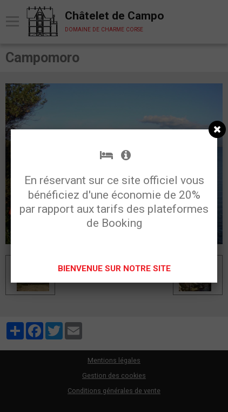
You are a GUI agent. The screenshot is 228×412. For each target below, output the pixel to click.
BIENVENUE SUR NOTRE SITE (114, 268)
